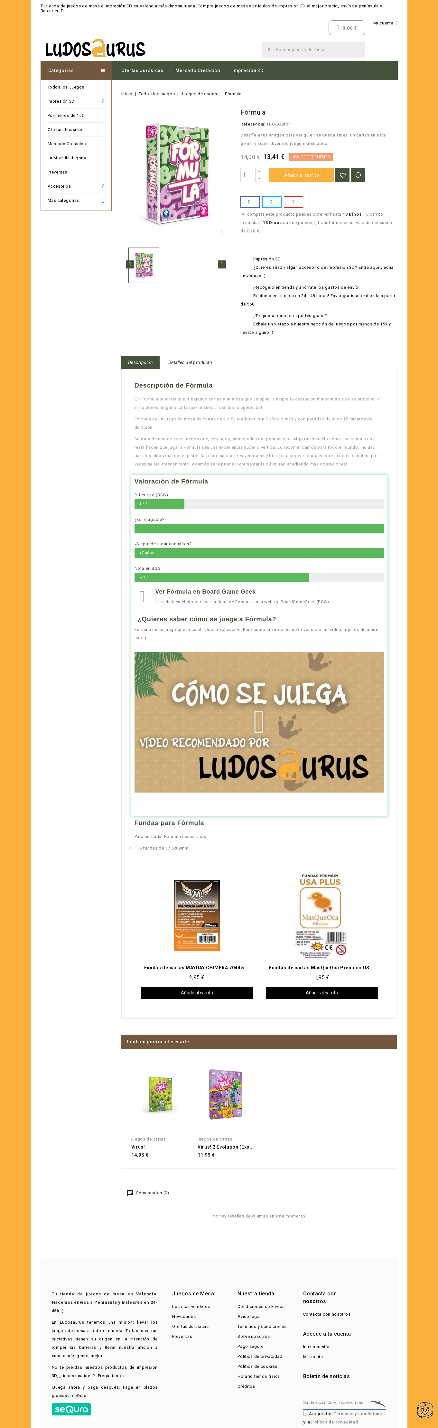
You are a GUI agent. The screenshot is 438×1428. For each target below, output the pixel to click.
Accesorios (76, 186)
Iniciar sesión (317, 1346)
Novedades (184, 1316)
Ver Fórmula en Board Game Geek (205, 591)
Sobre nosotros (254, 1336)
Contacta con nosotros (327, 1314)
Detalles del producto (190, 362)
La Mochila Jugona (67, 157)
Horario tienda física (259, 1376)
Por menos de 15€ (66, 115)
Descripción (140, 362)
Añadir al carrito (301, 175)
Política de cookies (257, 1366)
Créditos (246, 1386)
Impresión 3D (247, 70)
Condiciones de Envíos (261, 1306)
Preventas (57, 172)
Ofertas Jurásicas (142, 70)
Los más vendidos (191, 1306)
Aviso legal (249, 1316)
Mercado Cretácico (197, 70)
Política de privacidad (260, 1356)
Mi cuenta (313, 1356)
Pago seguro (251, 1346)
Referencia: (253, 124)
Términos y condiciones (262, 1326)
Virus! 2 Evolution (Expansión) (232, 1147)
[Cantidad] (248, 175)
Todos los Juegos (66, 87)
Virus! (138, 1147)
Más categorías (76, 199)
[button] (259, 722)
